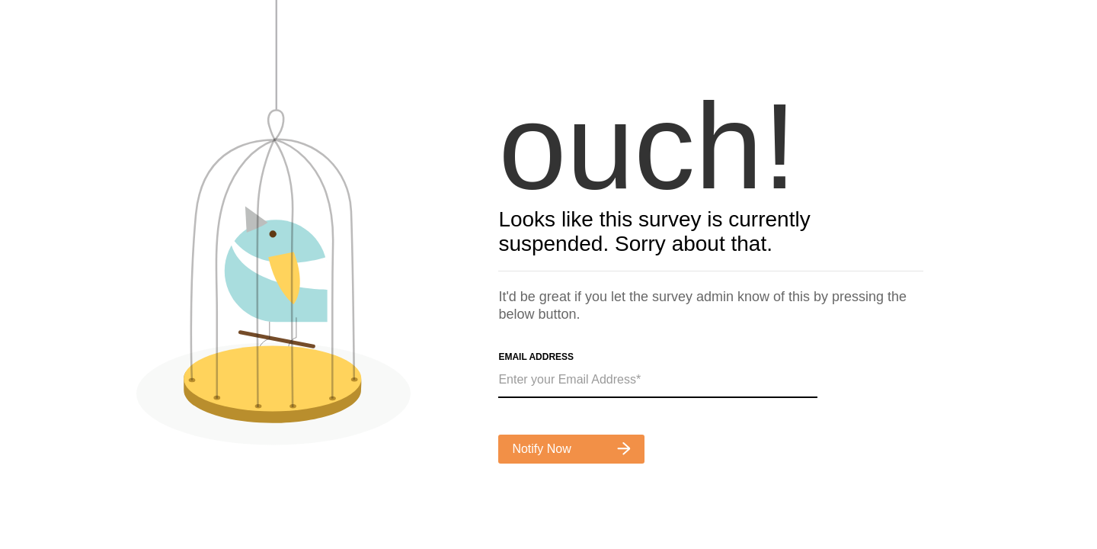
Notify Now (571, 448)
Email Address (536, 357)
